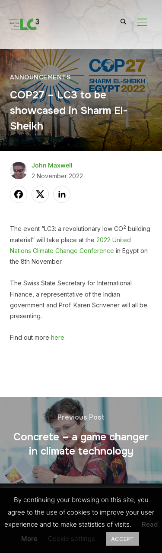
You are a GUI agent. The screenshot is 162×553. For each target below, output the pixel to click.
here (57, 337)
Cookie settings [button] (71, 538)
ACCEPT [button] (122, 538)
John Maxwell (52, 165)
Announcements (40, 77)
